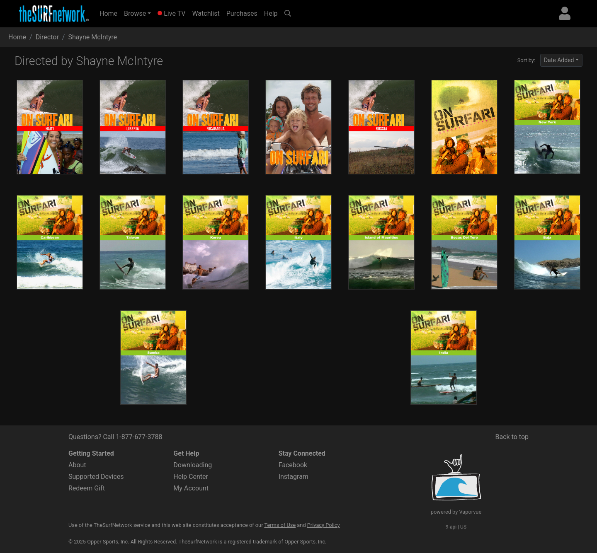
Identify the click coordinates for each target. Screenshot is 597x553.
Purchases (241, 13)
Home (110, 12)
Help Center (190, 477)
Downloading (192, 465)
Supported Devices (96, 477)
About (77, 465)
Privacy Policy (323, 525)
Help (271, 13)
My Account (191, 488)
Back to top (512, 437)
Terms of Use (280, 525)
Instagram (293, 477)
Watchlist (205, 13)
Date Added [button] (559, 60)
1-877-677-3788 (139, 437)
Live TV (171, 13)
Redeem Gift (86, 488)
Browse (135, 13)
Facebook (293, 465)
